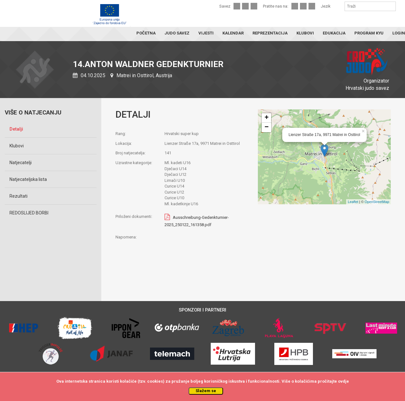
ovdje (343, 381)
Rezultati (18, 196)
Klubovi (16, 145)
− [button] (267, 127)
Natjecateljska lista (28, 179)
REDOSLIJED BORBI (28, 212)
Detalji (16, 129)
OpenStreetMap (376, 202)
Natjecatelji (20, 162)
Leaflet (353, 202)
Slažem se (206, 390)
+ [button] (267, 118)
